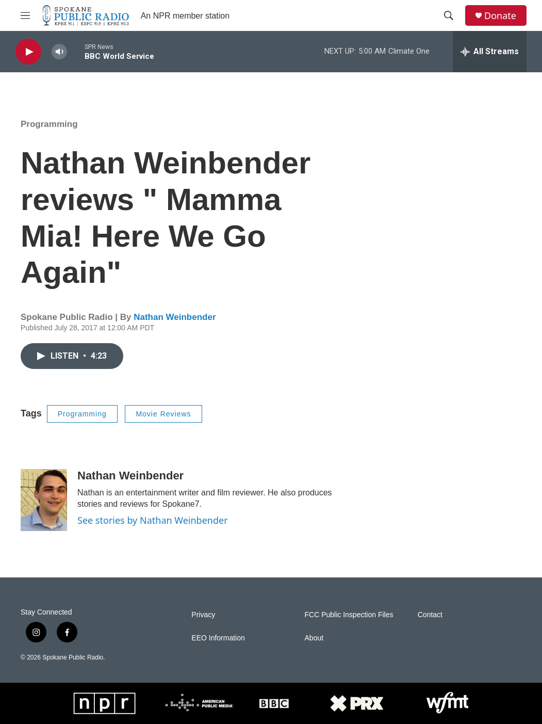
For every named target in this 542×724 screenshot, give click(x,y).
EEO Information (218, 638)
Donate (500, 15)
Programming (49, 124)
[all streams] (490, 51)
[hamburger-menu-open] (25, 15)
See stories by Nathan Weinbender (152, 520)
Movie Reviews (163, 414)
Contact (430, 615)
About (314, 638)
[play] (28, 52)
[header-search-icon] (448, 15)
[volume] (59, 51)
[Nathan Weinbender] (44, 500)
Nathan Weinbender (175, 317)
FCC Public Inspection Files (349, 615)
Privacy (203, 615)
